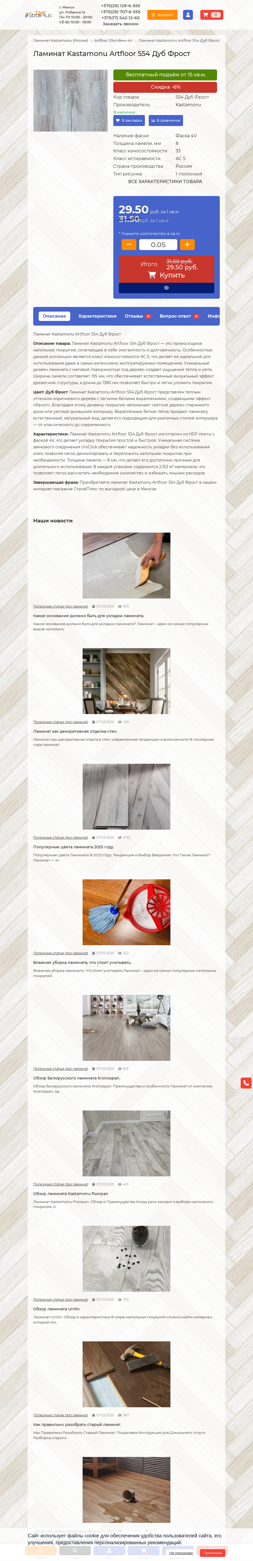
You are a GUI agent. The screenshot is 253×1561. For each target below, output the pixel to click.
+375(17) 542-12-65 (121, 17)
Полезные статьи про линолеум (170, 1137)
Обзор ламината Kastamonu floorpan (190, 706)
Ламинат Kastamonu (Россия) (60, 40)
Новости (105, 913)
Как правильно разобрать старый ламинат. (123, 815)
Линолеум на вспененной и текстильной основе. (190, 1149)
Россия (184, 166)
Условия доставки (45, 1354)
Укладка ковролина (114, 1369)
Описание (54, 316)
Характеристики (97, 316)
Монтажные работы (118, 1337)
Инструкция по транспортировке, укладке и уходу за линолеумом (56, 1389)
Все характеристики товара (165, 181)
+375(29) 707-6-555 (120, 11)
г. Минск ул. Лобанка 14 (155, 1440)
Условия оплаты (44, 1362)
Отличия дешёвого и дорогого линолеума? (119, 1264)
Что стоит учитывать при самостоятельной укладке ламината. (59, 928)
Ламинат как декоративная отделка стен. (125, 596)
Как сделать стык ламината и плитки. (60, 1149)
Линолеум (173, 1354)
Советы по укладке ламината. (116, 1040)
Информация (43, 1337)
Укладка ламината (113, 1347)
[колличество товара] (158, 244)
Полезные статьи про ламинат (42, 584)
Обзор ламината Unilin (56, 812)
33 (178, 150)
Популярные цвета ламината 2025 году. (181, 596)
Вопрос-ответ (179, 316)
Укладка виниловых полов (121, 1362)
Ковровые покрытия (183, 1369)
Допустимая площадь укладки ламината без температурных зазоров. (122, 928)
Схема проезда (147, 1433)
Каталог (172, 1337)
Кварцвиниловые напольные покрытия (119, 1149)
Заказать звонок (121, 23)
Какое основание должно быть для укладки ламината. (61, 596)
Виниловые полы (180, 1362)
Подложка (173, 1391)
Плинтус (171, 1384)
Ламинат (171, 1347)
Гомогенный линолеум (185, 1377)
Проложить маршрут (153, 1425)
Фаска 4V (186, 135)
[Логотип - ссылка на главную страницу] (57, 1429)
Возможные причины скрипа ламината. (55, 1040)
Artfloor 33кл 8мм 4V (113, 40)
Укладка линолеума (115, 1354)
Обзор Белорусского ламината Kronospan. (118, 706)
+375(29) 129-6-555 (120, 5)
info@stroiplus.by (52, 1466)
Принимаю (212, 1553)
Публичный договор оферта (55, 1377)
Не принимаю (181, 1553)
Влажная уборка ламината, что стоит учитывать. (60, 706)
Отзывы (138, 316)
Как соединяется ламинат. (188, 1037)
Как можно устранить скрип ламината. (190, 925)
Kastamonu (188, 104)
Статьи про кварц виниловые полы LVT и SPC (170, 803)
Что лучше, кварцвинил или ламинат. (190, 815)
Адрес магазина (43, 1402)
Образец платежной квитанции (58, 1369)
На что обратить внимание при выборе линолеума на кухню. (60, 1267)
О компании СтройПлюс (52, 1347)
